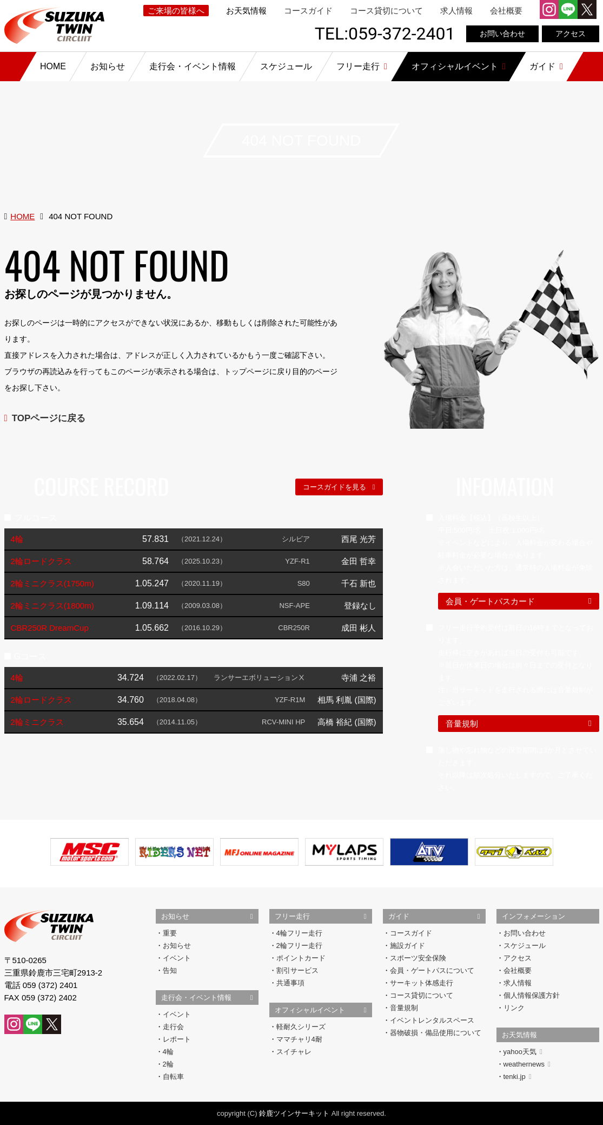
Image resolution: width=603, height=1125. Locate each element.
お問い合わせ (502, 33)
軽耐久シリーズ (301, 1027)
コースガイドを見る (334, 487)
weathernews (527, 1064)
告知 (170, 970)
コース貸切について (386, 10)
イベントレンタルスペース (432, 1020)
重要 (170, 933)
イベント (177, 958)
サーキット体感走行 (421, 983)
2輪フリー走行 (299, 945)
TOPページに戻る (49, 418)
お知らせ (175, 916)
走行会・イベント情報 (196, 997)
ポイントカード (301, 958)
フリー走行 (292, 916)
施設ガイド (407, 945)
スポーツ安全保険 (418, 958)
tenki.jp (517, 1076)
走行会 (173, 1027)
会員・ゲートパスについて (432, 970)
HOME (22, 216)
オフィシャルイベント (310, 1010)
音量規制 (462, 723)
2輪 (168, 1064)
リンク (514, 1008)
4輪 (168, 1052)
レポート (177, 1039)
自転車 (173, 1076)
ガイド (398, 916)
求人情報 (456, 10)
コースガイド (308, 10)
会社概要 (506, 10)
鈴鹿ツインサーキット (294, 1113)
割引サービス (297, 970)
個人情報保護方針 (531, 995)
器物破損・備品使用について (435, 1033)
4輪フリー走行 (299, 933)
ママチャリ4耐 (299, 1039)
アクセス (570, 33)
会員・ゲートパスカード (490, 601)
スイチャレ (294, 1052)
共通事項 (290, 983)
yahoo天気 (522, 1052)
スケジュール (524, 945)
